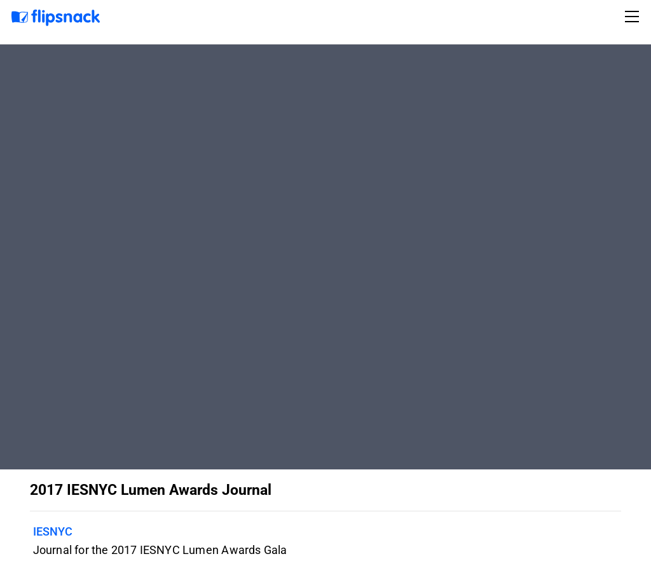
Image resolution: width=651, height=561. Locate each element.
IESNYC (52, 531)
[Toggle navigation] (634, 16)
